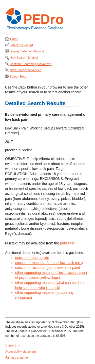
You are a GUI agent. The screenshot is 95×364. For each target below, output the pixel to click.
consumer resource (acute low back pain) (47, 268)
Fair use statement (17, 357)
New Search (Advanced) (26, 70)
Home (14, 39)
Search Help (18, 76)
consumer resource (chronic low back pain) (49, 263)
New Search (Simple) (24, 58)
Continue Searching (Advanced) (31, 64)
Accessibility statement (20, 351)
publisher (67, 243)
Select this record (21, 45)
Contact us (12, 345)
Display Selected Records (27, 51)
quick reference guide (32, 258)
